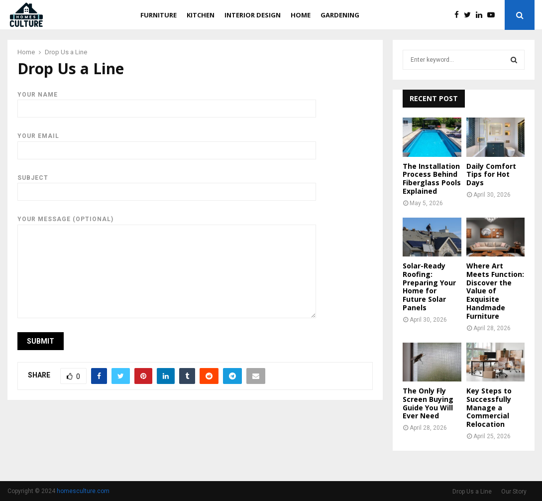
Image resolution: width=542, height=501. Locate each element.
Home (301, 14)
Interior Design (252, 14)
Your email (166, 142)
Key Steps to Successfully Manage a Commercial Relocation (489, 407)
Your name (166, 101)
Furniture (158, 14)
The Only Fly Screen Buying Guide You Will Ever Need (428, 403)
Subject (166, 184)
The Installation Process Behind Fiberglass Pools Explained (432, 178)
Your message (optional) (166, 224)
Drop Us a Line (472, 491)
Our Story (514, 491)
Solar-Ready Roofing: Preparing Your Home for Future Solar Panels (429, 286)
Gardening (340, 14)
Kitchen (201, 14)
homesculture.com (83, 491)
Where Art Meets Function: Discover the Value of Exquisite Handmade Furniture (495, 291)
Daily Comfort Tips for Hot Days (491, 174)
